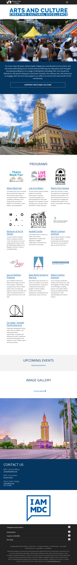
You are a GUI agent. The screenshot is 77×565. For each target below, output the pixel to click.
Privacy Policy (32, 546)
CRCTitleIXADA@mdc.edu (53, 561)
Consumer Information (43, 546)
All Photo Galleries (40, 391)
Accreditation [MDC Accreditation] (48, 548)
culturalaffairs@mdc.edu (10, 471)
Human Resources (30, 548)
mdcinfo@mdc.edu (9, 483)
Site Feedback (39, 548)
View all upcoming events (38, 365)
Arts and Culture (8, 477)
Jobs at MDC (63, 546)
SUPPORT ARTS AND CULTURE (37, 85)
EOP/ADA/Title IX (54, 546)
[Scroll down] (35, 55)
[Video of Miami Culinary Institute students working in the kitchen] (38, 40)
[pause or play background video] (62, 29)
